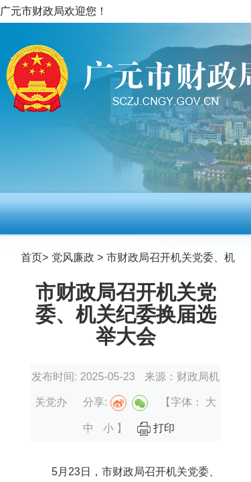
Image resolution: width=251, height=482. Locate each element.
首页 (31, 257)
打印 (156, 428)
